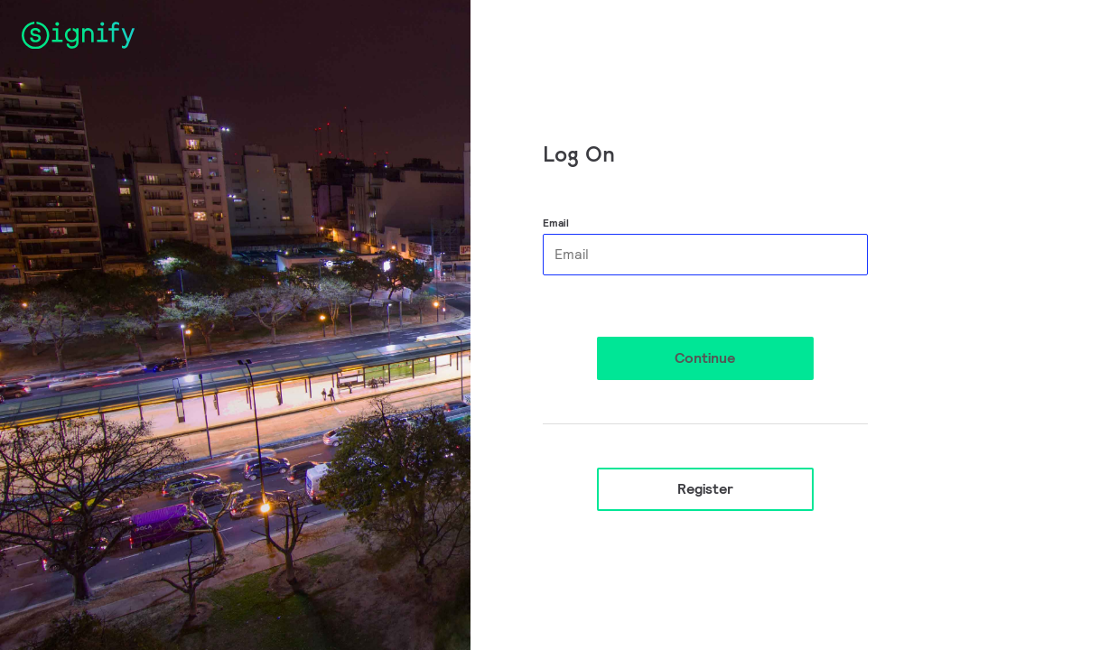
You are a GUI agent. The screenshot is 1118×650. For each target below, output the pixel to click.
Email (556, 222)
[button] (705, 358)
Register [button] (705, 488)
